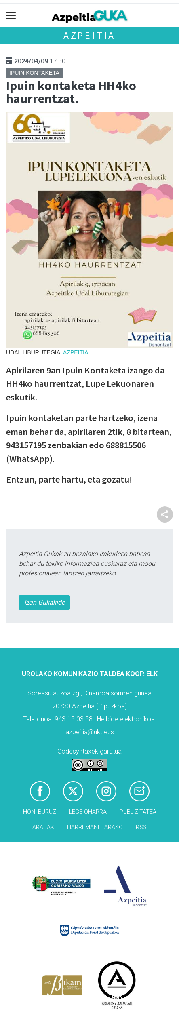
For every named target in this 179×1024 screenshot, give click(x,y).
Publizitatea (138, 812)
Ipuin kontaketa (34, 73)
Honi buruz (39, 812)
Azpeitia (89, 35)
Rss (141, 827)
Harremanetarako (95, 827)
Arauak (43, 827)
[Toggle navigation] (11, 15)
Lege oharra (88, 812)
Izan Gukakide (44, 602)
